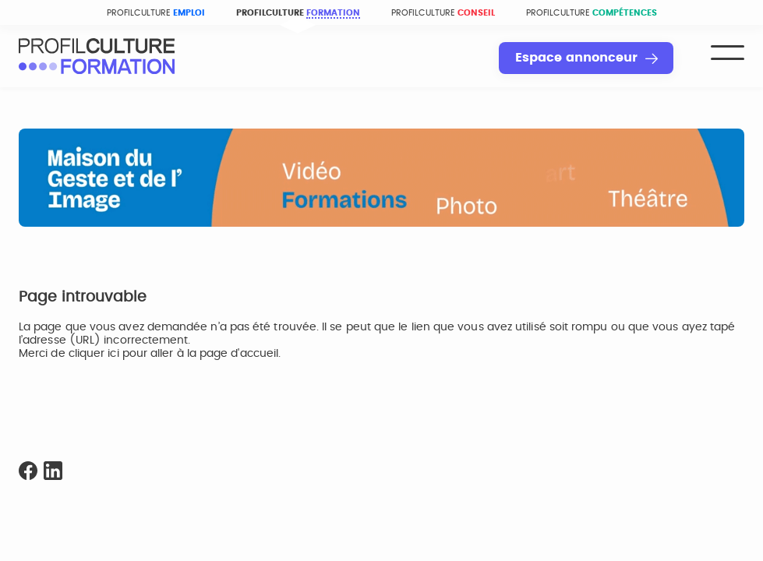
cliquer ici (94, 353)
